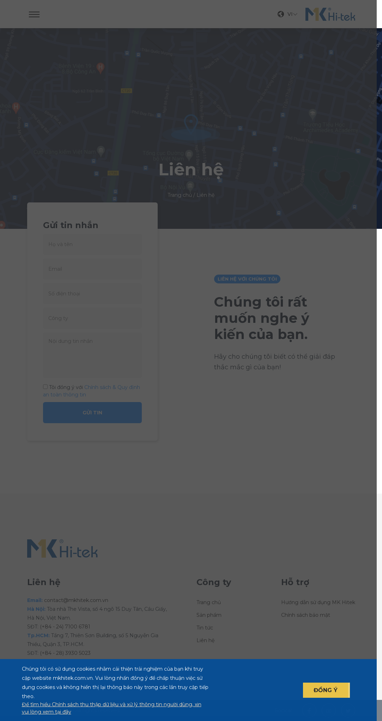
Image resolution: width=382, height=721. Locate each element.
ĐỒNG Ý (326, 690)
